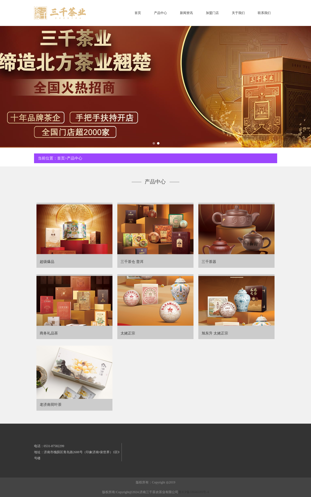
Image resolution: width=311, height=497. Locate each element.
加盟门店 (212, 13)
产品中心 (160, 13)
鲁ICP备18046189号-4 (193, 492)
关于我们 (238, 13)
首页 (138, 13)
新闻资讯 (186, 13)
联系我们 (264, 13)
